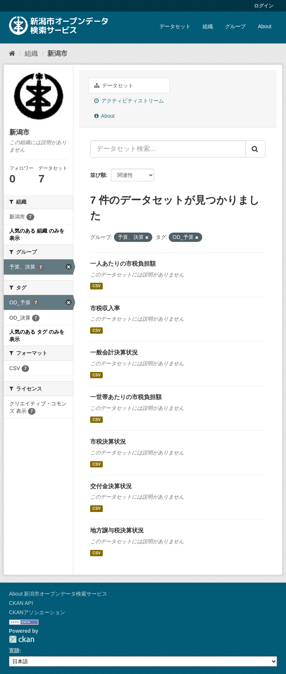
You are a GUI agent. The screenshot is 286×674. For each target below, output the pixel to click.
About (264, 26)
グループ (235, 26)
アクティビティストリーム (129, 101)
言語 (14, 651)
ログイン (263, 6)
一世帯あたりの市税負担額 (126, 397)
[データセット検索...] (168, 149)
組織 (208, 26)
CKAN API (21, 603)
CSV (96, 286)
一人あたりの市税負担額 (123, 263)
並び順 (98, 175)
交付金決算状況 (111, 486)
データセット (175, 26)
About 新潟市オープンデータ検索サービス (58, 594)
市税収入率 (105, 308)
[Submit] (255, 149)
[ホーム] (12, 53)
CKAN (21, 639)
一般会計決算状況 (114, 352)
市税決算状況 (108, 441)
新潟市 (57, 53)
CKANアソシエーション (37, 612)
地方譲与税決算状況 (117, 530)
